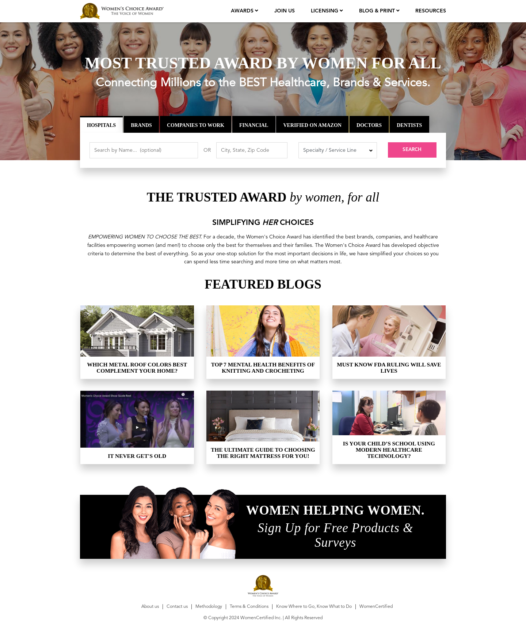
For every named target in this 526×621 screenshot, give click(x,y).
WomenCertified (376, 607)
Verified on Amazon (312, 125)
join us (284, 11)
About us (150, 607)
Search (412, 150)
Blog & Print (377, 11)
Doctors (369, 125)
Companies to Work (195, 125)
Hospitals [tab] (101, 125)
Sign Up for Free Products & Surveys (335, 535)
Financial (253, 125)
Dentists (409, 125)
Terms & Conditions (249, 607)
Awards (243, 11)
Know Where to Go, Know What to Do (314, 607)
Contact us (177, 607)
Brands (141, 125)
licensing (325, 11)
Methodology (208, 607)
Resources (430, 11)
